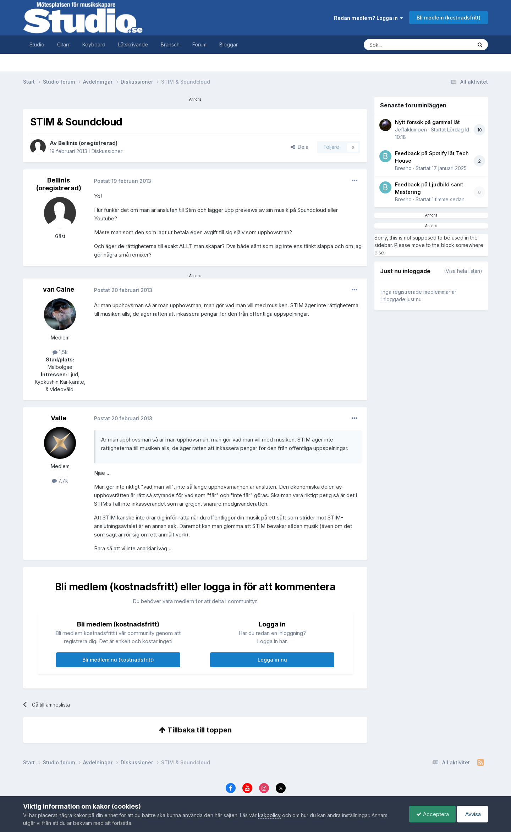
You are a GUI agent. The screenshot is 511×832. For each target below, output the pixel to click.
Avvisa (471, 814)
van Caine (58, 289)
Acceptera (430, 814)
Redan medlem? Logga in (368, 18)
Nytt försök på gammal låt (427, 122)
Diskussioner (106, 151)
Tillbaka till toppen (195, 730)
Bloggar (228, 44)
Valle (58, 418)
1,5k (60, 352)
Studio (36, 44)
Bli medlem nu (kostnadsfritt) (118, 660)
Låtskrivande (133, 44)
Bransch (170, 44)
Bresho (403, 168)
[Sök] (411, 44)
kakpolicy (269, 815)
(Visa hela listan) (463, 271)
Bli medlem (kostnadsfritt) (448, 18)
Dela (299, 147)
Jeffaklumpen (411, 130)
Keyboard (93, 44)
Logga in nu (272, 660)
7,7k (60, 481)
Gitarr (63, 44)
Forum (199, 44)
